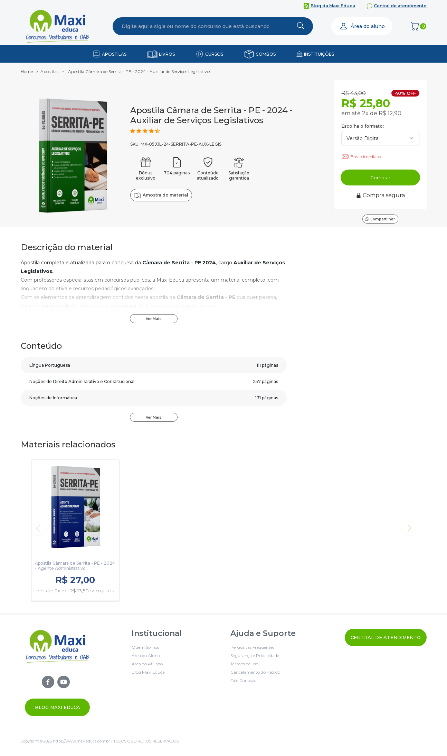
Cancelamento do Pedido (255, 672)
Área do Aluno (146, 655)
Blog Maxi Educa (57, 707)
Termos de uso (244, 663)
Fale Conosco (243, 680)
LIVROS (167, 54)
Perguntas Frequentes (252, 647)
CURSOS (214, 54)
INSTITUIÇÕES (319, 54)
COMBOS (266, 54)
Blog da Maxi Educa (333, 5)
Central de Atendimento (386, 637)
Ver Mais (153, 319)
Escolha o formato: (362, 126)
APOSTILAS (114, 54)
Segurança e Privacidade (254, 655)
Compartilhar (380, 219)
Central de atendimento (400, 5)
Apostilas (49, 71)
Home (27, 71)
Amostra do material (161, 195)
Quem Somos (145, 647)
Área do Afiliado (147, 663)
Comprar (380, 177)
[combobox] (195, 26)
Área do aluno (362, 26)
